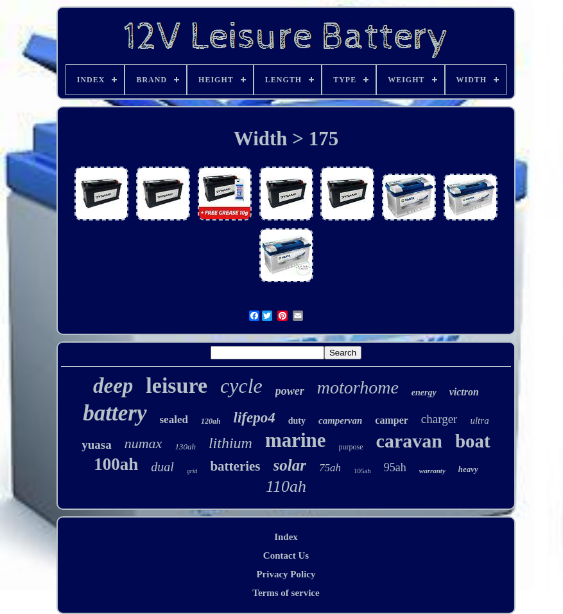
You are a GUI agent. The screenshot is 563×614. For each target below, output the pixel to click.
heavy (468, 469)
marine (295, 440)
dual (162, 467)
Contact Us (286, 555)
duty (297, 421)
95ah (395, 467)
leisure (176, 385)
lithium (230, 443)
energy (424, 392)
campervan (340, 420)
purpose (351, 446)
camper (391, 420)
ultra (479, 420)
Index (286, 537)
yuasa (96, 444)
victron (464, 391)
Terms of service (285, 593)
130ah (185, 446)
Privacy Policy (285, 574)
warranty (432, 470)
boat (472, 441)
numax (143, 443)
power (289, 390)
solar (289, 465)
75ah (330, 468)
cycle (241, 385)
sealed (174, 419)
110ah (286, 486)
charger (439, 419)
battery (114, 413)
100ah (116, 464)
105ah (362, 470)
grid (192, 470)
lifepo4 (254, 418)
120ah (211, 421)
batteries (235, 466)
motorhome (358, 387)
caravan (409, 440)
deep (113, 385)
